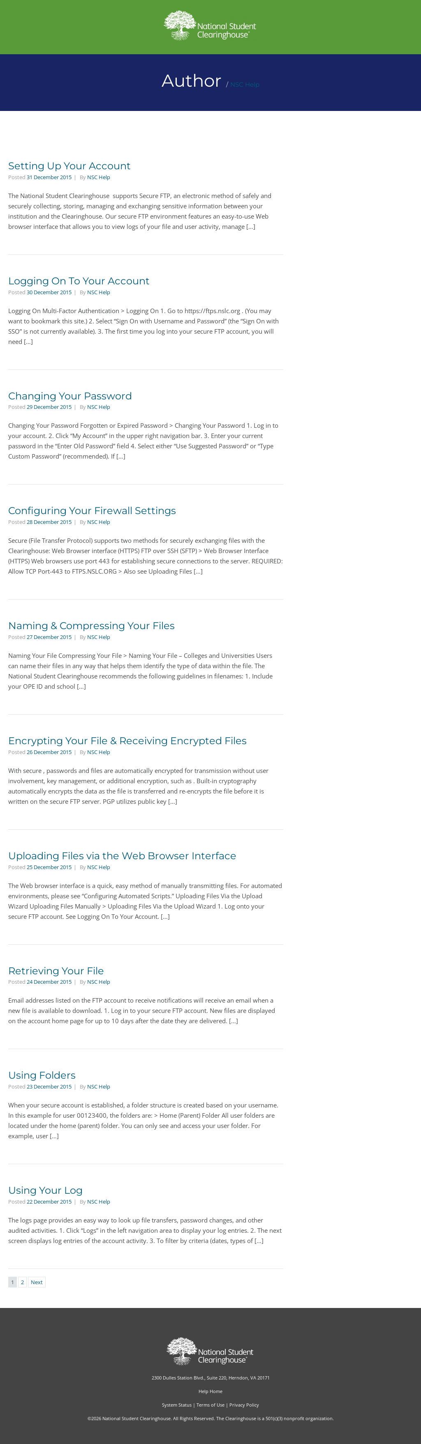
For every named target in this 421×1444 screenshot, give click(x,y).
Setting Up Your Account (69, 166)
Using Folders (42, 1075)
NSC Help (244, 84)
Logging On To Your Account (79, 281)
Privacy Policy (244, 1405)
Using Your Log (45, 1190)
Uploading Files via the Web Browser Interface (122, 856)
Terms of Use (210, 1405)
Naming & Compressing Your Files (91, 626)
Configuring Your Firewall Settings (92, 511)
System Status (177, 1405)
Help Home (210, 1391)
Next (37, 1282)
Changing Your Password (70, 396)
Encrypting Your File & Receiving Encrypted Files (127, 741)
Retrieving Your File (56, 971)
